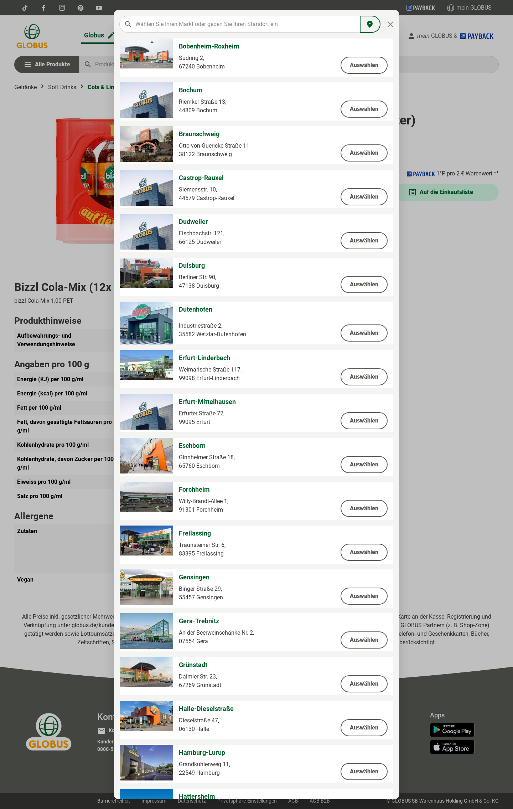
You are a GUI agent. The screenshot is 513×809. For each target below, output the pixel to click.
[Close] (390, 24)
